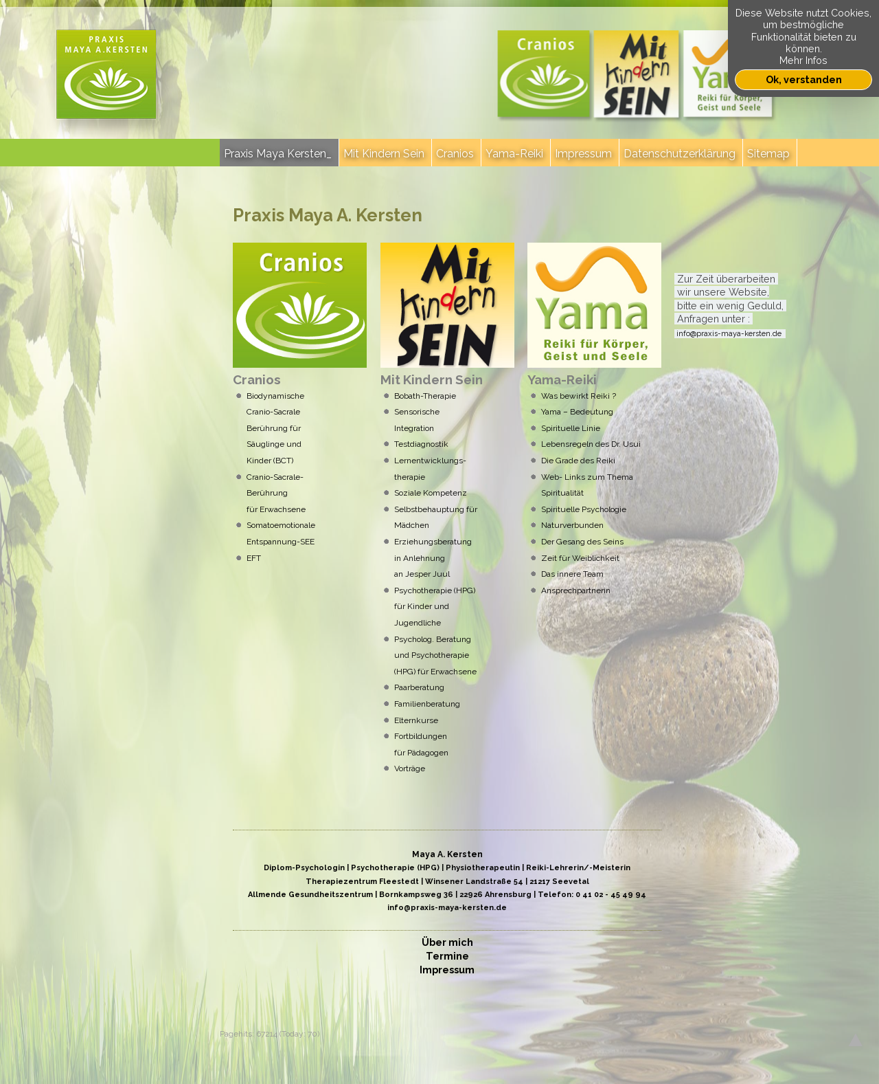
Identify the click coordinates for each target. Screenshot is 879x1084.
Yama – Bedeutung (577, 412)
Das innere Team (572, 574)
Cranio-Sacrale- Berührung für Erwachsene (276, 493)
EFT (254, 558)
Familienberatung (427, 704)
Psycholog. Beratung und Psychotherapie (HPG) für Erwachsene (435, 655)
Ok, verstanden (804, 79)
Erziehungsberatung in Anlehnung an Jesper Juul (433, 558)
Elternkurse (422, 720)
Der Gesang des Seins (582, 541)
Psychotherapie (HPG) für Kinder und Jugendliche (434, 607)
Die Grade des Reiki (578, 460)
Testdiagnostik (423, 444)
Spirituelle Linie (570, 428)
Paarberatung (419, 687)
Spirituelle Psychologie (583, 509)
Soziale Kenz (430, 493)
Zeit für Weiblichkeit (580, 558)
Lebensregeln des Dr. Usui (591, 444)
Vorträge (409, 768)
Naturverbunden (572, 525)
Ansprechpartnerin (575, 590)
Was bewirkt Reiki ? (578, 396)
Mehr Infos (803, 60)
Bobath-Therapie (425, 396)
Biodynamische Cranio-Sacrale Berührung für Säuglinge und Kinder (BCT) (275, 428)
